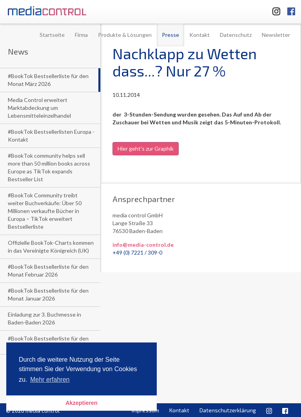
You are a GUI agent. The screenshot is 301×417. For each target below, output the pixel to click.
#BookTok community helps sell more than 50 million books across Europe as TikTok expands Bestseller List (49, 167)
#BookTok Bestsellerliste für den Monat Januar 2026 (48, 294)
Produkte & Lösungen (125, 34)
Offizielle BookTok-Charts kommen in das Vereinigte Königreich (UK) (51, 246)
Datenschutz (236, 34)
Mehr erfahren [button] (50, 379)
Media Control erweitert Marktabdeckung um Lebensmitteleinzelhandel (39, 108)
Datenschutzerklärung (227, 410)
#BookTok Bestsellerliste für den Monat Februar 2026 (48, 270)
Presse (170, 34)
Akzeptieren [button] (81, 403)
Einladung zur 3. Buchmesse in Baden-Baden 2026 (44, 318)
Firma (81, 34)
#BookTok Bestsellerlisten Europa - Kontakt (51, 135)
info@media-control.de (143, 244)
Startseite (52, 34)
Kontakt (199, 34)
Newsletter (276, 34)
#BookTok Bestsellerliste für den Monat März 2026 (48, 80)
